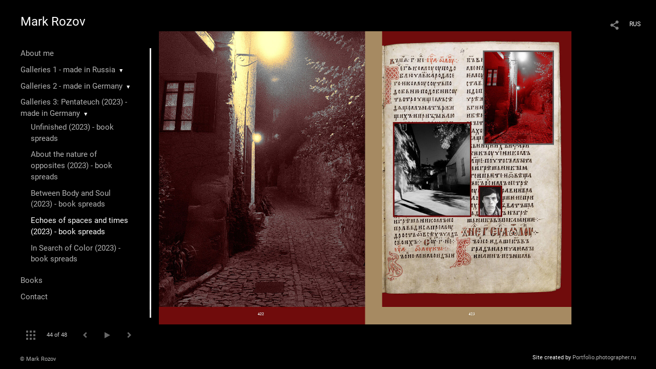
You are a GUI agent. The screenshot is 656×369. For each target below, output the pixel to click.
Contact (34, 296)
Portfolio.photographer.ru (604, 357)
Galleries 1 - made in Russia (67, 69)
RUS (635, 24)
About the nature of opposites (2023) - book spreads (71, 165)
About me (37, 53)
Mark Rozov (53, 21)
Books (31, 280)
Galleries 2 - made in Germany (71, 86)
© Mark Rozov (38, 359)
